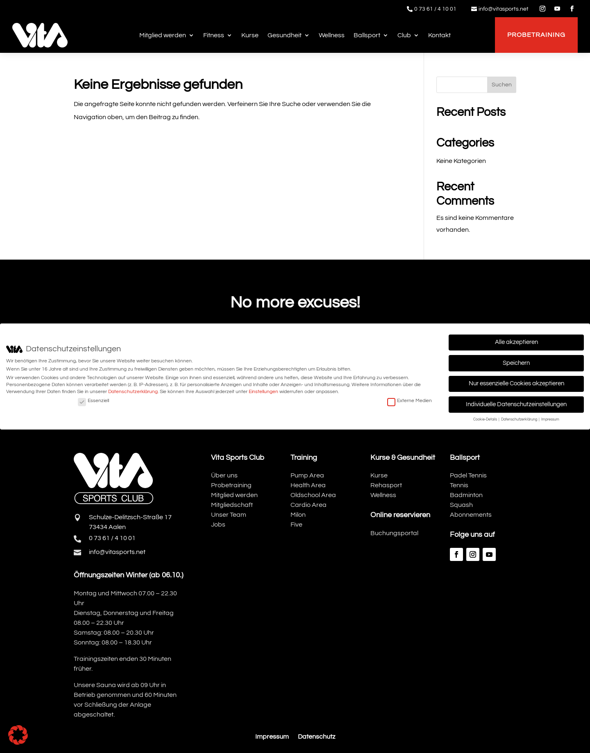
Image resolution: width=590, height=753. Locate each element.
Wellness (332, 35)
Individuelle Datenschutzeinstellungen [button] (516, 404)
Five (296, 524)
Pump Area (307, 475)
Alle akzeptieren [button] (516, 342)
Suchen (502, 85)
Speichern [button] (516, 363)
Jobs (218, 524)
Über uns (224, 475)
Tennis (459, 485)
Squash (461, 505)
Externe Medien (409, 400)
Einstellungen (263, 391)
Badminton (466, 495)
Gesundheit (285, 35)
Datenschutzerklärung (133, 391)
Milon (298, 514)
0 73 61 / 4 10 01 (435, 9)
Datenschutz (316, 737)
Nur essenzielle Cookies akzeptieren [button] (516, 383)
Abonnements (471, 514)
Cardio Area (308, 505)
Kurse (250, 35)
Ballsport (367, 35)
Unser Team (228, 514)
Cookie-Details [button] (485, 419)
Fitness (213, 35)
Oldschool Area (313, 495)
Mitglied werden (162, 35)
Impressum (272, 737)
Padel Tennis (468, 475)
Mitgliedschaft (232, 505)
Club (404, 35)
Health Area (308, 485)
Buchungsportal (394, 533)
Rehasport (386, 485)
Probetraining (536, 35)
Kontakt (439, 35)
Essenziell (93, 400)
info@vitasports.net (504, 9)
